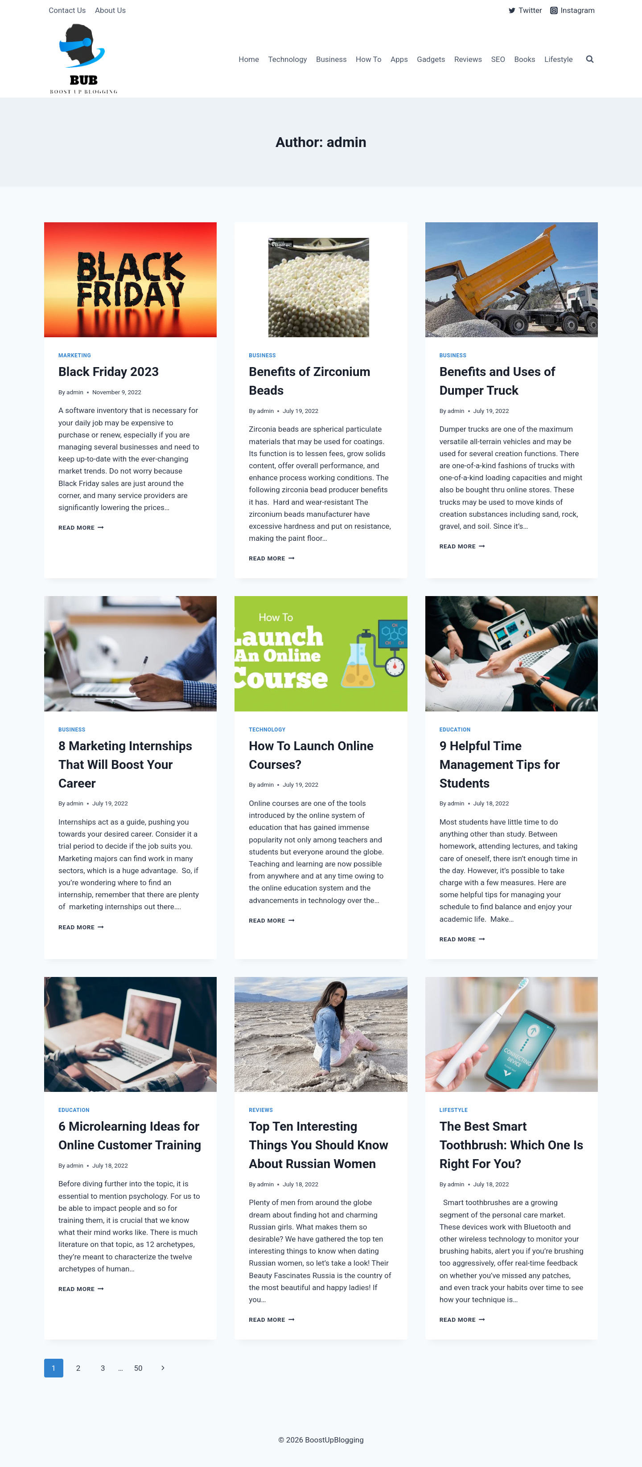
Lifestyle (558, 59)
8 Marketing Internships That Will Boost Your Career (125, 765)
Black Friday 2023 (108, 371)
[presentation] (130, 279)
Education (455, 730)
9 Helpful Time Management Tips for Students (500, 765)
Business (331, 59)
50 (138, 1368)
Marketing (74, 355)
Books (524, 59)
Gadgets (431, 59)
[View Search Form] (590, 59)
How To (369, 59)
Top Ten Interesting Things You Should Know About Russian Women (318, 1145)
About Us (110, 10)
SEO (498, 59)
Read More (81, 527)
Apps (399, 59)
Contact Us (67, 10)
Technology (287, 59)
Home (249, 59)
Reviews (468, 59)
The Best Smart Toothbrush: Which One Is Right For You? (512, 1145)
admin (74, 392)
